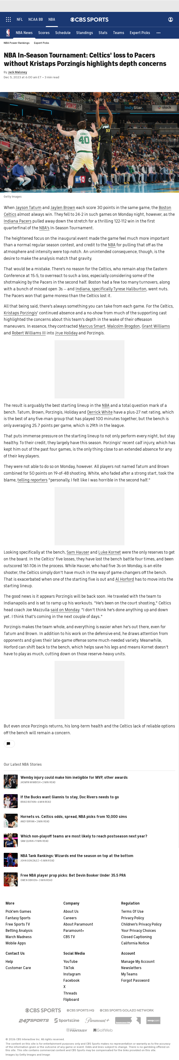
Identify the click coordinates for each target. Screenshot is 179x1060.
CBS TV (69, 937)
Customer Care (18, 968)
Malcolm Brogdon (123, 326)
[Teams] (118, 32)
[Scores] (43, 32)
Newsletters (131, 968)
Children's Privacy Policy (141, 924)
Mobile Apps (16, 943)
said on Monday (65, 609)
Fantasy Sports (18, 918)
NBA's (44, 227)
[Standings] (84, 32)
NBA (112, 244)
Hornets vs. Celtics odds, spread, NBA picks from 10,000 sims (74, 816)
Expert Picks (41, 43)
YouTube (70, 961)
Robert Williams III (29, 333)
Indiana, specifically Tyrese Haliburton (111, 289)
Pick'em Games (18, 911)
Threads (70, 993)
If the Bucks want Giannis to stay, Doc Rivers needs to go (70, 797)
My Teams (129, 974)
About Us (71, 911)
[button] (159, 32)
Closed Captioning (136, 937)
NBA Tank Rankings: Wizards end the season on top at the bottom (77, 856)
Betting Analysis (19, 930)
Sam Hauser (78, 552)
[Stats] (103, 32)
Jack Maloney (17, 72)
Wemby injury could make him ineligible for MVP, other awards (74, 777)
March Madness (19, 937)
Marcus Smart (92, 326)
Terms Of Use (132, 911)
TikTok (68, 968)
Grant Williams (156, 326)
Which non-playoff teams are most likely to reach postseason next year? (84, 836)
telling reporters (32, 480)
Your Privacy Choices (138, 930)
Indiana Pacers (17, 221)
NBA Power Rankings (17, 43)
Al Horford (124, 579)
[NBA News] (24, 32)
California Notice (135, 943)
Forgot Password (135, 980)
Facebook (71, 980)
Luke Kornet (109, 552)
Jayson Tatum (28, 207)
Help (9, 961)
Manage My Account (138, 961)
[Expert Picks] (140, 32)
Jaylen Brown (63, 207)
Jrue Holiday (66, 333)
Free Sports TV (18, 924)
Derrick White (100, 412)
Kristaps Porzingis (20, 313)
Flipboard (71, 999)
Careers (70, 918)
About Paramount (78, 924)
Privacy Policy (132, 918)
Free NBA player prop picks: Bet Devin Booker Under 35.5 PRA (73, 875)
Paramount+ (73, 930)
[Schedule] (62, 32)
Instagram (72, 974)
